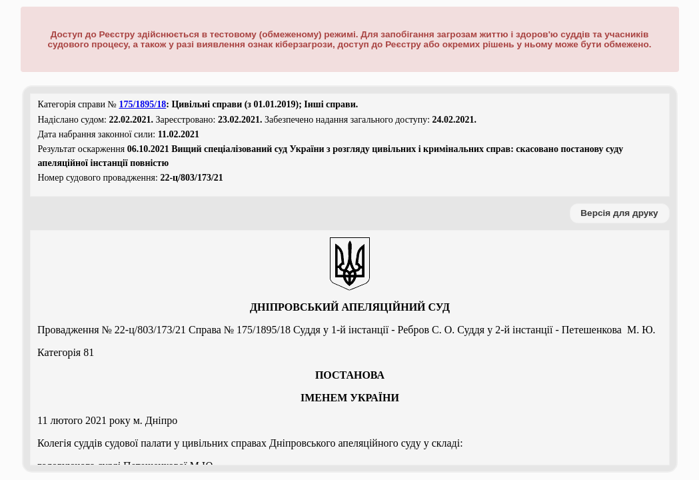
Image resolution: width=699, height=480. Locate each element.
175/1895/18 (142, 104)
